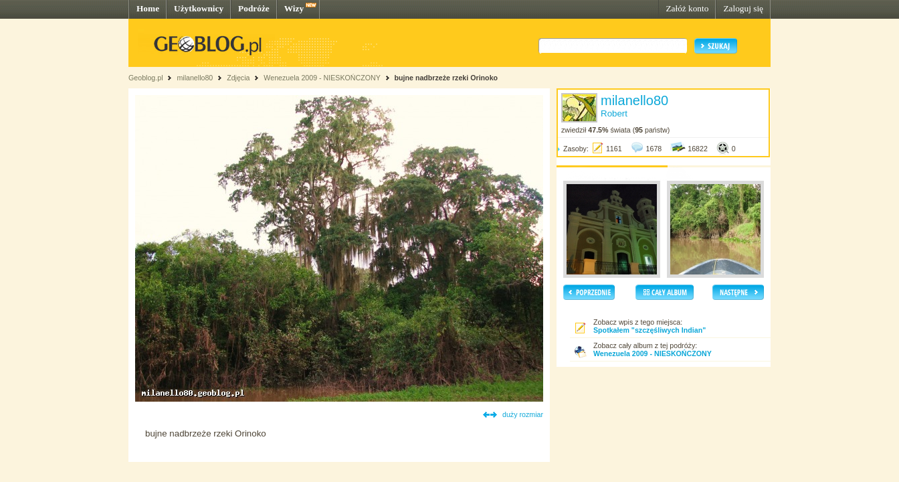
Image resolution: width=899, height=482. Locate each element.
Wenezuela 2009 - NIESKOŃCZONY (322, 78)
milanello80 (195, 78)
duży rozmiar (522, 414)
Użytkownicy (198, 8)
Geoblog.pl (145, 78)
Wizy (294, 8)
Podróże (254, 8)
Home (147, 8)
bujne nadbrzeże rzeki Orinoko (446, 78)
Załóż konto (687, 8)
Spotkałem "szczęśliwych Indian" (649, 330)
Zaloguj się (743, 8)
